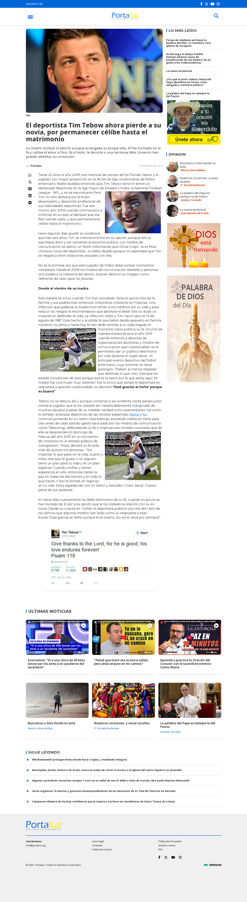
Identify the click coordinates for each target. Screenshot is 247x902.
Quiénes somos (166, 845)
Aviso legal (98, 841)
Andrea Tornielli (191, 200)
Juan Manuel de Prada (195, 213)
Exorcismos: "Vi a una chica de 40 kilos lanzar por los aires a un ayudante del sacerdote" (56, 663)
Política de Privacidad (169, 841)
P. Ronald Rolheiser (193, 185)
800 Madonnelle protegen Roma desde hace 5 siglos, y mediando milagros (79, 759)
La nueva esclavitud (179, 71)
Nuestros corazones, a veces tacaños (199, 180)
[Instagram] (219, 4)
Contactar (97, 845)
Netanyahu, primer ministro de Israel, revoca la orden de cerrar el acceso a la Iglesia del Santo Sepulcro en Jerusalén (107, 769)
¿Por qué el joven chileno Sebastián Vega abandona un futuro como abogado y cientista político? (188, 82)
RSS (160, 849)
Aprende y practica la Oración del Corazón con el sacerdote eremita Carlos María (185, 663)
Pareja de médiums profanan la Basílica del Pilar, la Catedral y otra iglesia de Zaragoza (188, 42)
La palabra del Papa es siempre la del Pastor (187, 95)
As (144, 414)
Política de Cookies (102, 849)
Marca (134, 414)
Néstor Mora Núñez (193, 170)
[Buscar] (216, 16)
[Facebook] (202, 4)
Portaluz (36, 165)
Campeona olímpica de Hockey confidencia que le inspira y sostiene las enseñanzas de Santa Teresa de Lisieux (103, 801)
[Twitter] (207, 4)
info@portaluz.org (35, 845)
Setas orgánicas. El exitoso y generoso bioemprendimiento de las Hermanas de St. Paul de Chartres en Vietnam (104, 790)
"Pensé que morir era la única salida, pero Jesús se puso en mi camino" (121, 662)
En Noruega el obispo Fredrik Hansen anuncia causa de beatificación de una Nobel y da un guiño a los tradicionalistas (188, 58)
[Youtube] (213, 4)
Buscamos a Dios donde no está (198, 165)
